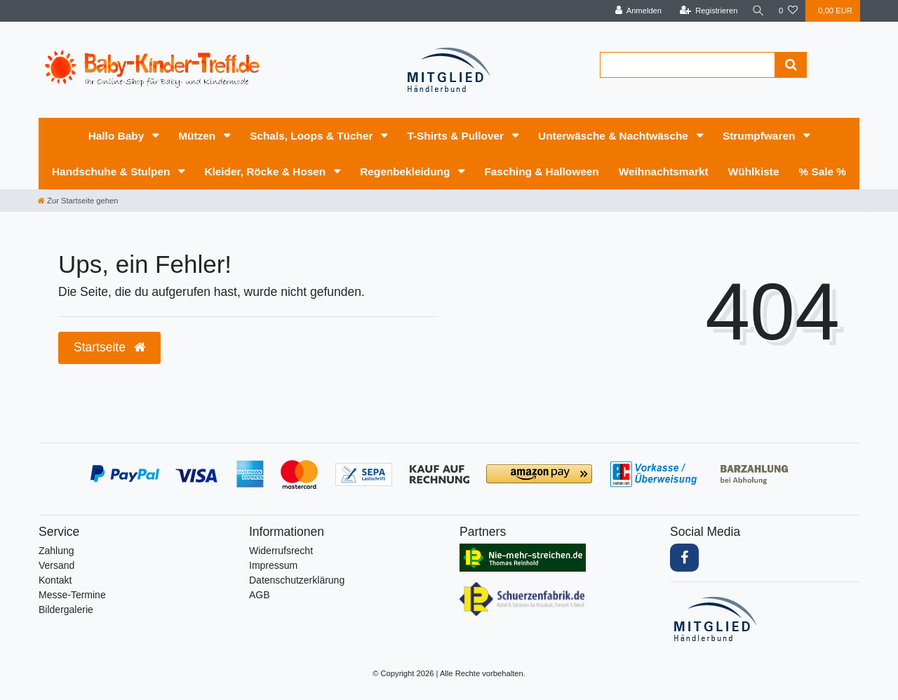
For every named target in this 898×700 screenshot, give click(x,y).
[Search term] (687, 65)
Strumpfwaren (760, 136)
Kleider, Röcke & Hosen (266, 171)
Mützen (198, 136)
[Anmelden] (636, 11)
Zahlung (56, 550)
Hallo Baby (117, 136)
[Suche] (757, 11)
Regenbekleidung (406, 171)
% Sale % (822, 171)
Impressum (273, 565)
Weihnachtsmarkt (664, 171)
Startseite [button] (109, 347)
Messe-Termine (72, 594)
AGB (259, 594)
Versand (56, 565)
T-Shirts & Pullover (457, 136)
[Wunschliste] (788, 11)
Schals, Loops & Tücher (313, 136)
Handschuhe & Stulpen (112, 171)
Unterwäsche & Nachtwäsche (614, 136)
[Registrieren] (706, 11)
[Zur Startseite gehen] (78, 200)
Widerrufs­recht (281, 550)
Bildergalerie (66, 609)
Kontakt (55, 580)
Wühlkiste (753, 171)
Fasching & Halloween (541, 171)
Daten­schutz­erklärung (296, 580)
